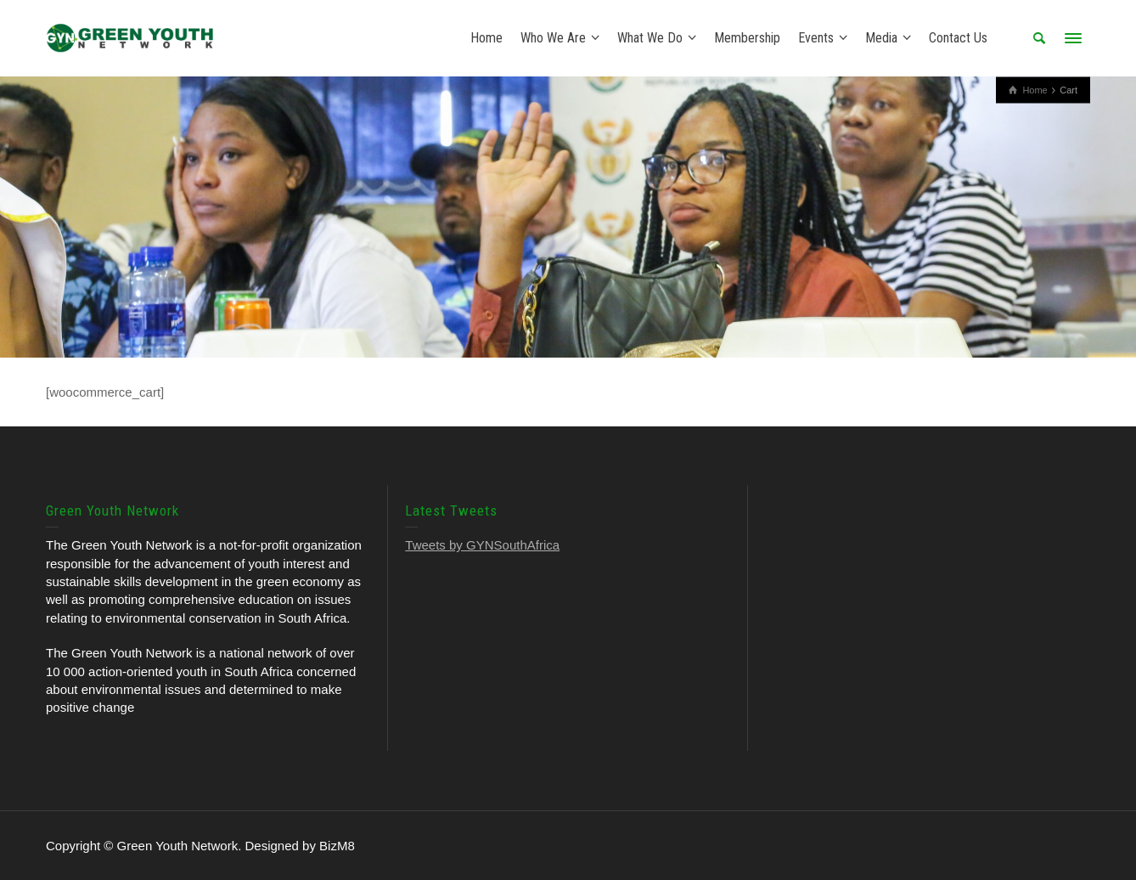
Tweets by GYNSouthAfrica (482, 545)
